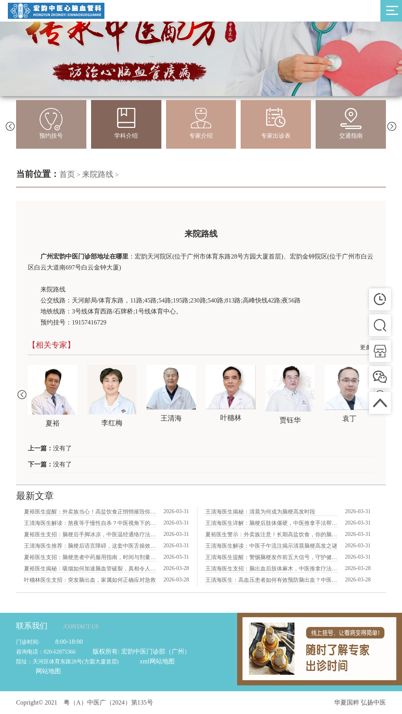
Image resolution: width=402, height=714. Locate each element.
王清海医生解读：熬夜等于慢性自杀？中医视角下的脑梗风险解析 (90, 523)
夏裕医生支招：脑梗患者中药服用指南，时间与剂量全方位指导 (90, 557)
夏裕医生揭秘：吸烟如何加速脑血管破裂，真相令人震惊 (90, 569)
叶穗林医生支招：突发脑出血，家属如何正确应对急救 (90, 580)
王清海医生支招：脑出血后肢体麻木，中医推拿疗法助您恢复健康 (271, 569)
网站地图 (48, 671)
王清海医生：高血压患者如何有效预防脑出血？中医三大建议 (271, 580)
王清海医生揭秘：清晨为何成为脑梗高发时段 (260, 512)
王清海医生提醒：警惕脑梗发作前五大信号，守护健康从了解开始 (271, 557)
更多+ (367, 347)
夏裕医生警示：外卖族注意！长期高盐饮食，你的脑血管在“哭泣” (271, 534)
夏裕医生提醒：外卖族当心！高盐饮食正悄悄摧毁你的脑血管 (90, 512)
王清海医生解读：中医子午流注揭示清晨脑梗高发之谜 (271, 546)
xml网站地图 (157, 661)
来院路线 (97, 174)
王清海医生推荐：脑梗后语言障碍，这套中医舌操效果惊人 (90, 546)
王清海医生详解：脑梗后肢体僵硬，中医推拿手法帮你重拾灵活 (271, 523)
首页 (67, 174)
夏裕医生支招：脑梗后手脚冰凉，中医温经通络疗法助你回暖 (90, 534)
